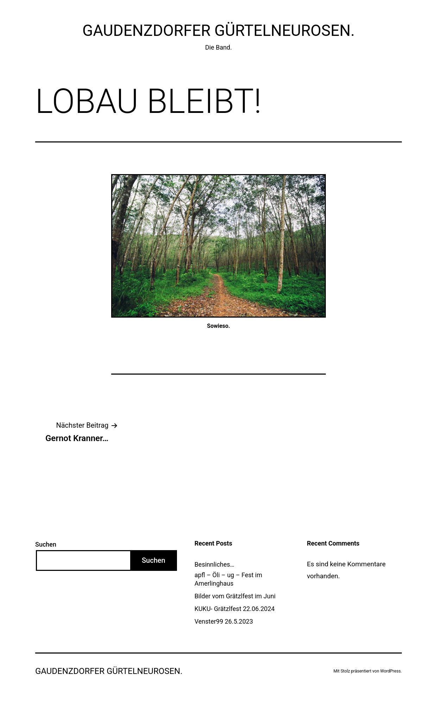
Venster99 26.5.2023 (224, 621)
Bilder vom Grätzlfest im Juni (235, 596)
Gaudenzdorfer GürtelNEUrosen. (218, 30)
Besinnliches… (214, 564)
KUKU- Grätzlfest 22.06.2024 (235, 608)
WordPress (390, 671)
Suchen (45, 544)
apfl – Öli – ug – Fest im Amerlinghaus (228, 579)
